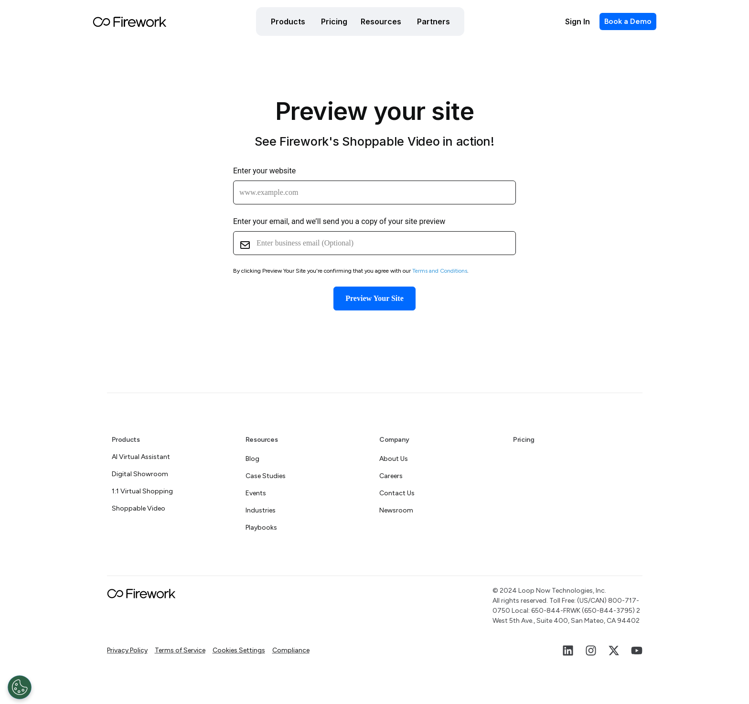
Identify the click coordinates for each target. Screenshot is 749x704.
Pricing (523, 440)
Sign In (577, 21)
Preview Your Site (374, 298)
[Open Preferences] (20, 687)
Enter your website (264, 170)
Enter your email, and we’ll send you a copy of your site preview (339, 221)
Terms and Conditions (439, 270)
